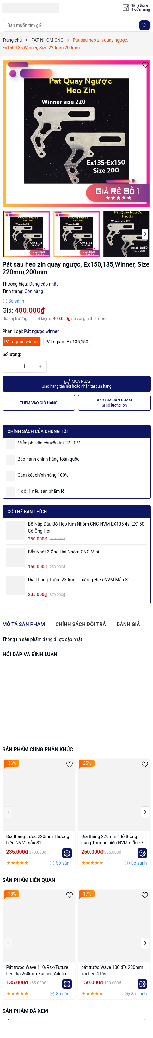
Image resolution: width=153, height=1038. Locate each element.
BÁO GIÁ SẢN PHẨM (114, 403)
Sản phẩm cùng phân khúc (38, 749)
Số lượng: (12, 354)
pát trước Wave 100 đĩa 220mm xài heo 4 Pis (112, 970)
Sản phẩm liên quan (29, 880)
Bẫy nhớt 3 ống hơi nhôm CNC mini (63, 551)
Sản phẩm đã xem (25, 1011)
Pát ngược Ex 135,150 (66, 341)
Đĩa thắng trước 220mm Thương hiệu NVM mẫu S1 (79, 579)
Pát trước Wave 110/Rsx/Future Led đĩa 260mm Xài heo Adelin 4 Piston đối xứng (38, 971)
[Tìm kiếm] (144, 25)
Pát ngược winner (21, 341)
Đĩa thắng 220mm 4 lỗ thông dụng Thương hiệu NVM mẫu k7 (112, 839)
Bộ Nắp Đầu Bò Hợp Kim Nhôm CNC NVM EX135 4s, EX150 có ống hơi (86, 528)
